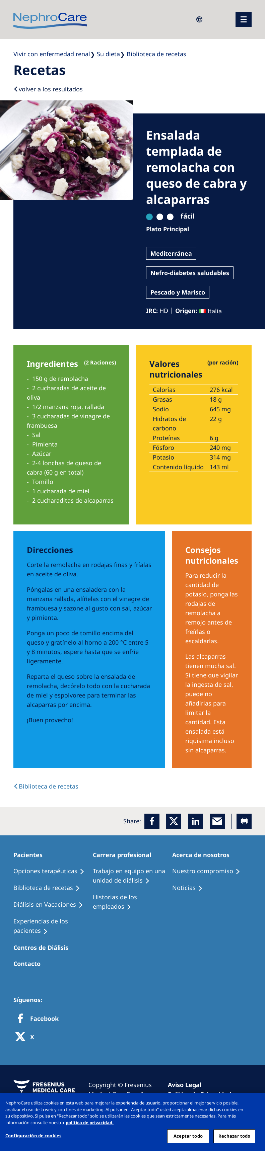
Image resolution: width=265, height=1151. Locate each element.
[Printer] (244, 821)
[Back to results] (48, 89)
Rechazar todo (234, 1136)
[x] (173, 821)
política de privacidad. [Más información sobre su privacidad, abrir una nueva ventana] (90, 1123)
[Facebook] (151, 821)
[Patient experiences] (53, 926)
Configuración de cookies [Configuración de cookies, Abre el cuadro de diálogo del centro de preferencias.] (33, 1136)
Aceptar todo (188, 1136)
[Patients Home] (31, 854)
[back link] (45, 786)
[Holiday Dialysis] (51, 905)
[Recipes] (49, 888)
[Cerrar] (254, 1103)
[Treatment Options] (51, 871)
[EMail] (217, 821)
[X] (26, 1037)
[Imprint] (187, 1084)
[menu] (244, 19)
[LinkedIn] (195, 821)
